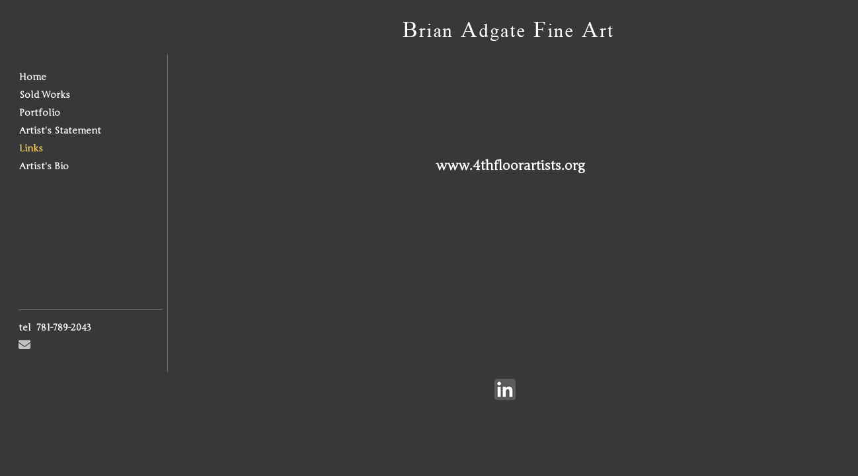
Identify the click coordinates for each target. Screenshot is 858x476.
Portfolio (39, 112)
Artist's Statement (60, 130)
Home (32, 77)
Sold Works (44, 94)
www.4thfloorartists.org (510, 165)
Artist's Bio (44, 166)
